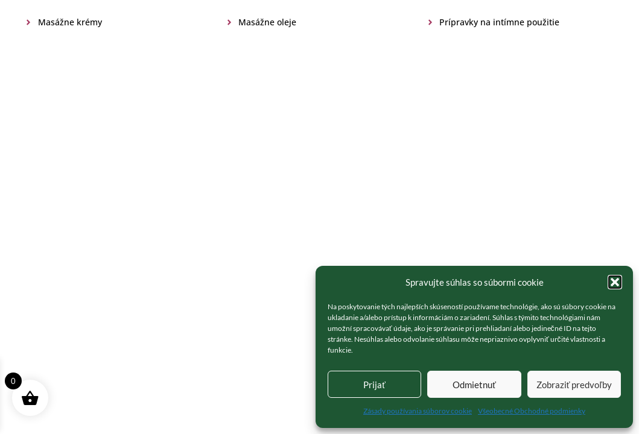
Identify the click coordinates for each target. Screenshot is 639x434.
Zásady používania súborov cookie (417, 410)
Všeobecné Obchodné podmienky (531, 410)
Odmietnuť (474, 384)
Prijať (374, 384)
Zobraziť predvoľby (574, 384)
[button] (615, 282)
